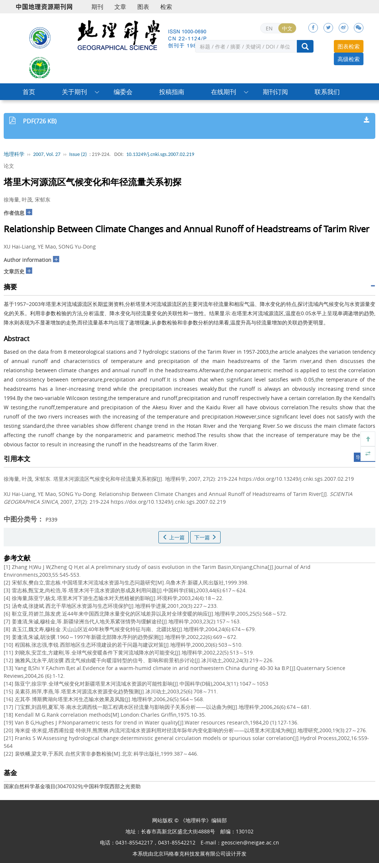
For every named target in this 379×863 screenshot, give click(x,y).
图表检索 (349, 46)
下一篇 (205, 537)
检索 (166, 7)
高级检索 (349, 59)
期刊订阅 (275, 91)
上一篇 (173, 537)
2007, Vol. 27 (47, 154)
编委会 (123, 91)
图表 (143, 7)
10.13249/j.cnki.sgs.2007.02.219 (160, 154)
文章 (120, 7)
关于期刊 (74, 91)
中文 (287, 28)
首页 (29, 91)
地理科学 (14, 154)
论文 (9, 165)
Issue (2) (78, 154)
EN (269, 28)
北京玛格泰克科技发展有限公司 (189, 853)
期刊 (97, 7)
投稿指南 (171, 91)
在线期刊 (223, 91)
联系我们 (327, 91)
